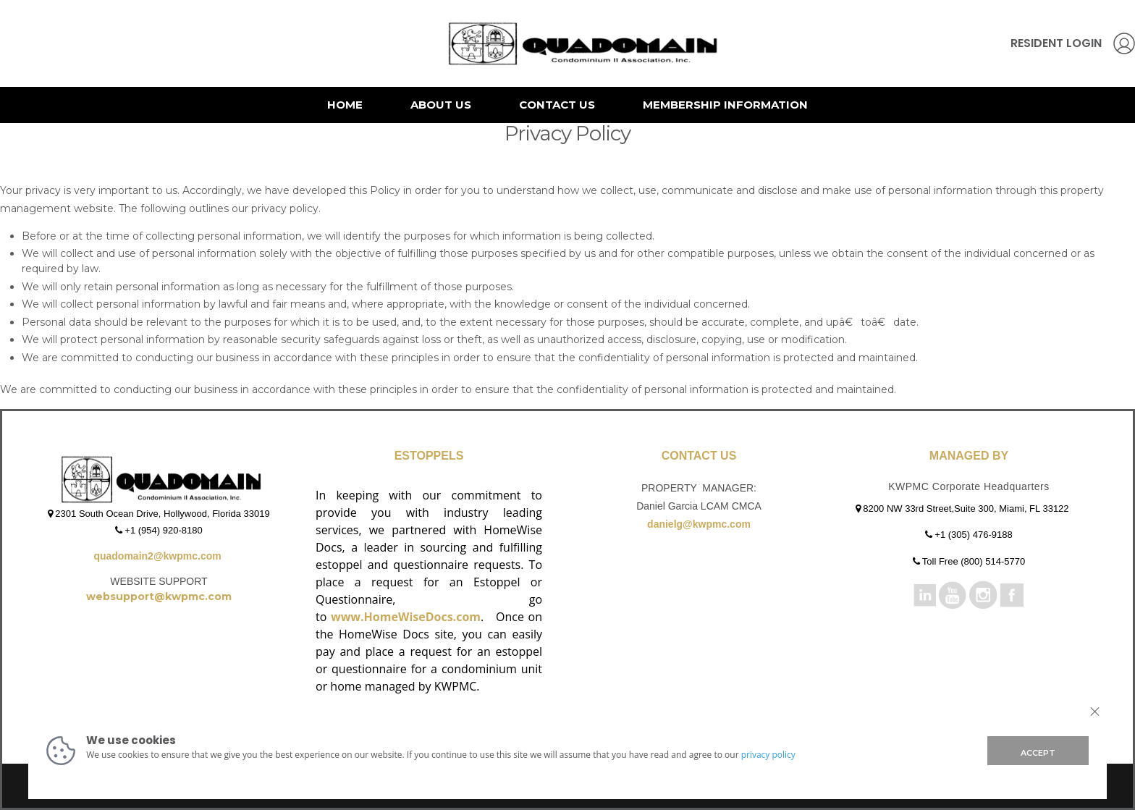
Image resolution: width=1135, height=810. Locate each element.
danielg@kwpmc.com (699, 524)
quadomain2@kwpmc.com (158, 556)
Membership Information (725, 104)
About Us (440, 104)
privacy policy (768, 754)
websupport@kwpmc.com (159, 596)
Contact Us (557, 104)
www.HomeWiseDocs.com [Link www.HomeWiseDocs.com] (406, 617)
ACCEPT (1038, 753)
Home (345, 104)
